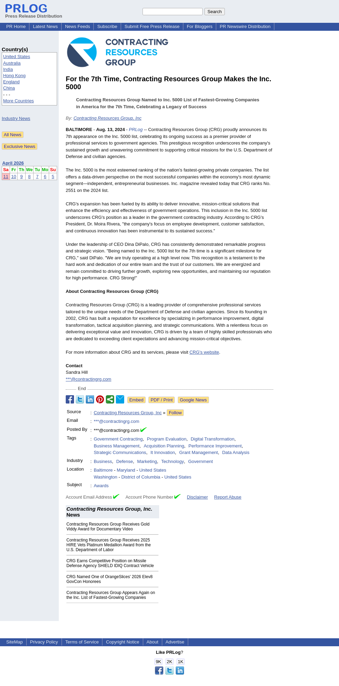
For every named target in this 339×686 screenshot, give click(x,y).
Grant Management (198, 452)
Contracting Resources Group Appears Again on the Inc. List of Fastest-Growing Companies (110, 595)
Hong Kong (14, 75)
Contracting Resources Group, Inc (107, 118)
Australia (12, 63)
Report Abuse (227, 497)
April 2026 (13, 163)
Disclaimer (197, 497)
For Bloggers (199, 26)
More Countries (18, 100)
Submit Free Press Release (152, 26)
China (9, 88)
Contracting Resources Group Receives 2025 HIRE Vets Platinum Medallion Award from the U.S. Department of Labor (108, 545)
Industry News (16, 118)
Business (103, 461)
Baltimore (103, 470)
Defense (124, 461)
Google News (193, 399)
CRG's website (204, 352)
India (8, 69)
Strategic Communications (120, 452)
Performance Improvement (215, 445)
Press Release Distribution (33, 13)
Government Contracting (118, 439)
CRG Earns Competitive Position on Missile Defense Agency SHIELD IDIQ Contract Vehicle (110, 563)
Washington (105, 477)
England (11, 81)
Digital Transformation (212, 439)
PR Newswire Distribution (245, 26)
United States (16, 56)
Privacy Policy (44, 642)
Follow (175, 412)
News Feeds (77, 26)
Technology (172, 461)
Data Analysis (235, 452)
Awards (101, 485)
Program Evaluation (166, 439)
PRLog (136, 129)
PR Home (16, 26)
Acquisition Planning (164, 445)
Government (200, 461)
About (152, 642)
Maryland (126, 470)
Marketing (147, 461)
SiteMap (14, 642)
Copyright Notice (122, 642)
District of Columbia (141, 477)
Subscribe (107, 26)
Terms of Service (82, 642)
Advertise (175, 642)
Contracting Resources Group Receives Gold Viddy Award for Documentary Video (107, 526)
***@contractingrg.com (88, 379)
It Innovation (162, 452)
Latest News (45, 26)
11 (5, 176)
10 (13, 176)
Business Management (116, 445)
